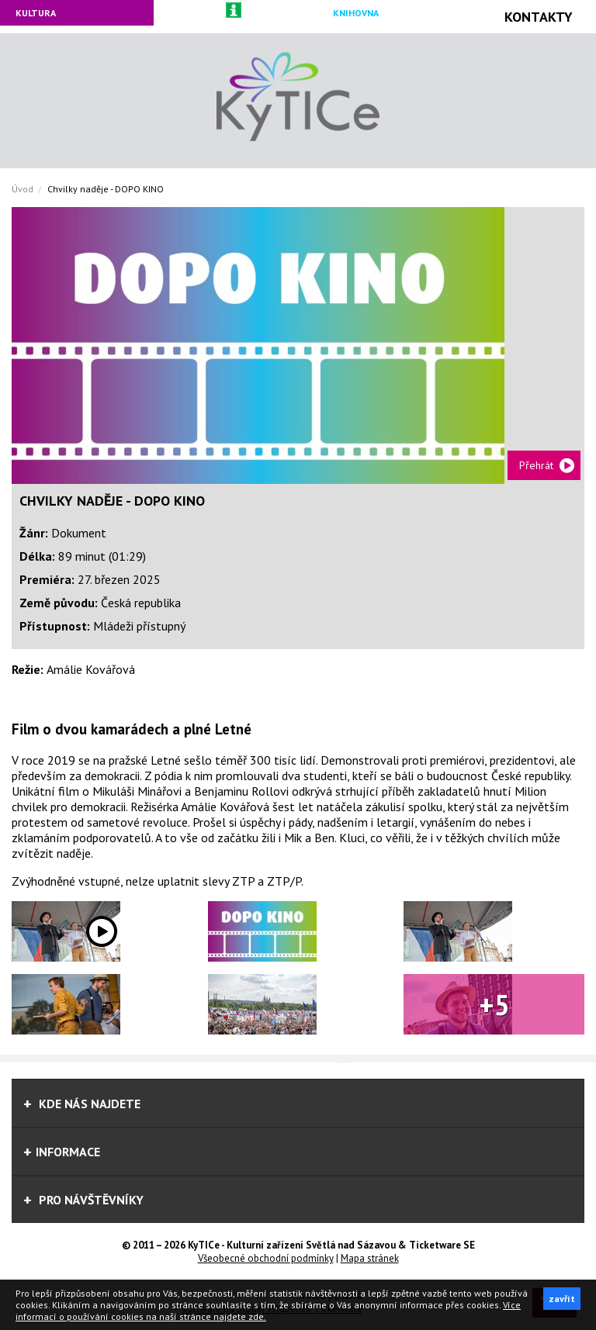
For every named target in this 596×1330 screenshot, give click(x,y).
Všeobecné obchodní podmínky (266, 1258)
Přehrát (536, 465)
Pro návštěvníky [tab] (83, 1199)
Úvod (22, 189)
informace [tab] (61, 1151)
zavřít (562, 1298)
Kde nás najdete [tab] (81, 1103)
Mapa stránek (370, 1258)
